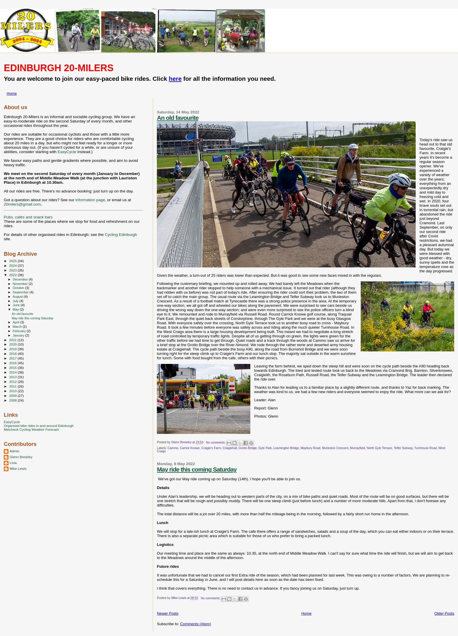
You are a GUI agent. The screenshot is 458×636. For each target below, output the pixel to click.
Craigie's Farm (211, 448)
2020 (13, 344)
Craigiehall (230, 448)
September (21, 292)
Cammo (173, 448)
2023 (13, 270)
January (19, 335)
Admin (14, 451)
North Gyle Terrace (379, 448)
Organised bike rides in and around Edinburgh (39, 425)
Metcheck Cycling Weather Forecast (31, 429)
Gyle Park (265, 448)
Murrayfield (357, 448)
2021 (13, 340)
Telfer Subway (403, 448)
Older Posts (444, 613)
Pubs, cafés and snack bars (28, 217)
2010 (13, 391)
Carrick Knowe (190, 448)
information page (90, 200)
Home (12, 93)
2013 (13, 377)
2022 (13, 275)
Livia (13, 463)
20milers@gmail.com (22, 204)
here (175, 78)
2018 (13, 353)
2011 (13, 386)
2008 (13, 400)
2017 (13, 358)
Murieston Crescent (335, 448)
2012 (13, 381)
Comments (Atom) (195, 624)
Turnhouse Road (425, 448)
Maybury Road (310, 448)
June (17, 305)
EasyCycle (67, 152)
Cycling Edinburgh (121, 234)
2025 (13, 261)
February (20, 331)
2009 (13, 395)
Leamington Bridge (286, 448)
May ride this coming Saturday (197, 469)
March (18, 326)
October (19, 288)
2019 (13, 349)
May (16, 309)
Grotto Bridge (248, 448)
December (21, 279)
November (21, 283)
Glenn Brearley (21, 457)
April (16, 322)
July (16, 301)
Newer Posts (167, 613)
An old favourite (177, 117)
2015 (13, 367)
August (18, 296)
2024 (13, 265)
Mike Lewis (18, 468)
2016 (13, 363)
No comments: (216, 442)
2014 (13, 372)
